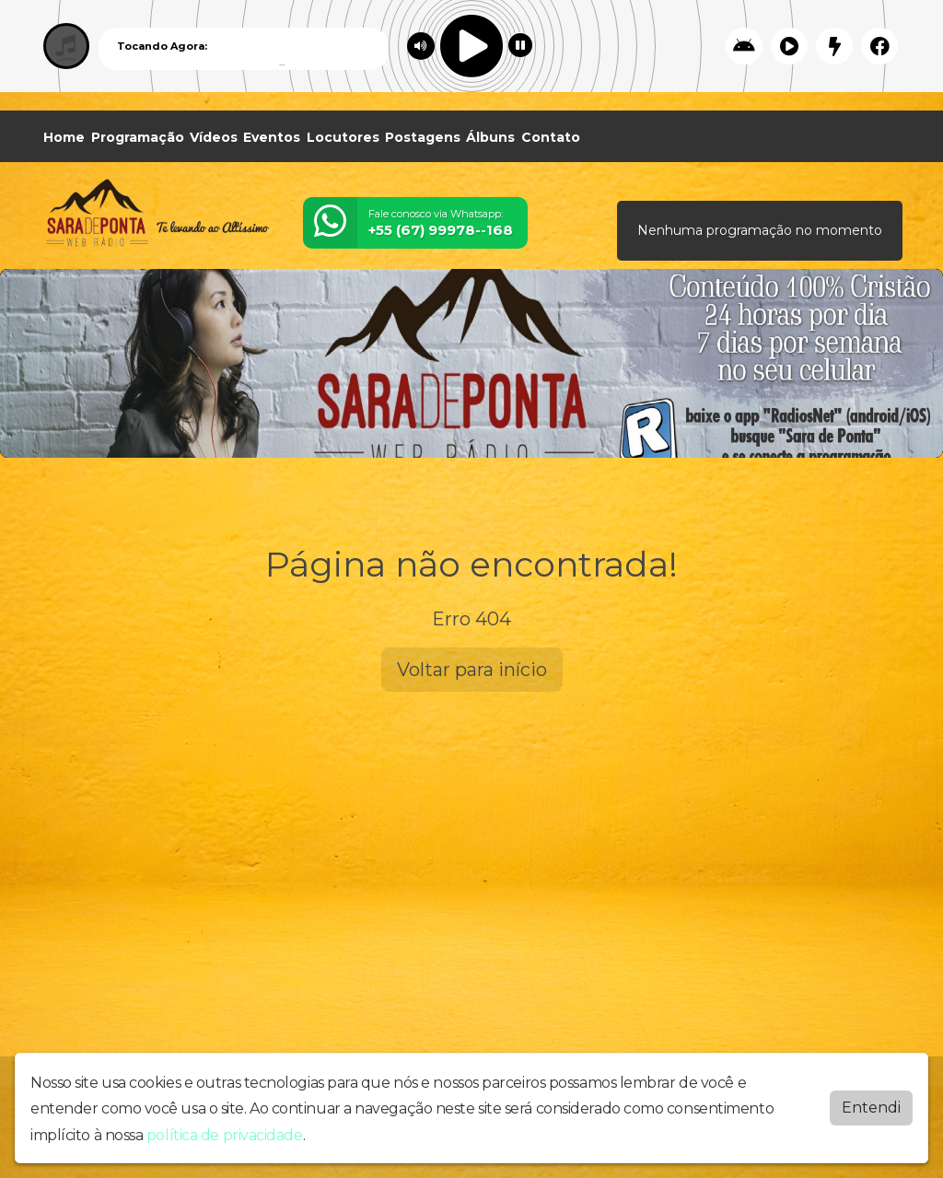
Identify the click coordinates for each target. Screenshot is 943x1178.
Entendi (871, 1105)
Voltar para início (472, 670)
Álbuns (490, 137)
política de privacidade (224, 1133)
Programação (137, 137)
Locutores (343, 137)
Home (64, 137)
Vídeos (214, 137)
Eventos (271, 137)
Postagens (422, 137)
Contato (550, 137)
